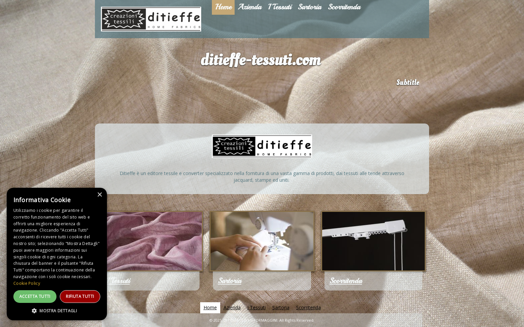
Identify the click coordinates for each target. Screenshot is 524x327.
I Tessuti (118, 280)
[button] (56, 310)
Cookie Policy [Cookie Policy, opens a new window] (26, 283)
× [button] (99, 194)
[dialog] (57, 254)
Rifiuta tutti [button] (80, 296)
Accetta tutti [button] (34, 296)
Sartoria (229, 280)
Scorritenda (346, 280)
